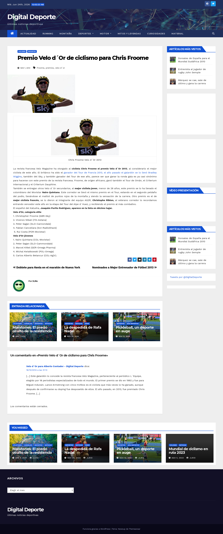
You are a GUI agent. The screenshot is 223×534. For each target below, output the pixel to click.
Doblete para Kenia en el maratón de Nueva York (46, 267)
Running (48, 33)
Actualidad (28, 33)
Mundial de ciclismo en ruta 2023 (188, 451)
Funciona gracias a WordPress (97, 529)
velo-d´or (60, 68)
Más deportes (133, 323)
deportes (32, 51)
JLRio (35, 281)
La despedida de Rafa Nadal (82, 329)
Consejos (28, 323)
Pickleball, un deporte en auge (135, 329)
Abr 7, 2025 (21, 458)
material (177, 33)
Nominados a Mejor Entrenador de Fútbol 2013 (124, 267)
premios (50, 68)
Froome (40, 68)
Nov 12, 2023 (125, 458)
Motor (105, 33)
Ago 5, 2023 (178, 458)
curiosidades (156, 33)
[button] (213, 33)
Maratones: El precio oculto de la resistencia (32, 329)
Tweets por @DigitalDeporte (186, 277)
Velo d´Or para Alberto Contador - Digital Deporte (54, 366)
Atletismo (17, 323)
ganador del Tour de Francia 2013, (83, 172)
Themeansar (134, 529)
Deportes (85, 33)
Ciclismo (22, 51)
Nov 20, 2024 (74, 458)
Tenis (87, 323)
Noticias (48, 323)
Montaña (66, 33)
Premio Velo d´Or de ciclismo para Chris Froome (83, 57)
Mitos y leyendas (129, 33)
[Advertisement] (192, 113)
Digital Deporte (31, 17)
